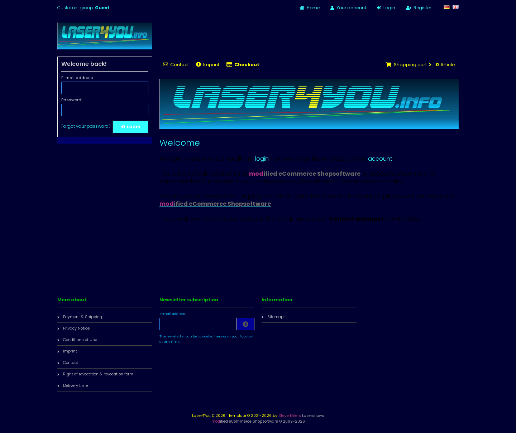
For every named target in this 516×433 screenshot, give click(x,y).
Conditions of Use (77, 339)
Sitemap (272, 317)
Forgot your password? (85, 126)
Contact (176, 64)
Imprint (207, 64)
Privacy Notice (73, 328)
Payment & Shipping (79, 317)
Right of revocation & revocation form (95, 374)
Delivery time (72, 385)
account (380, 159)
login (262, 159)
